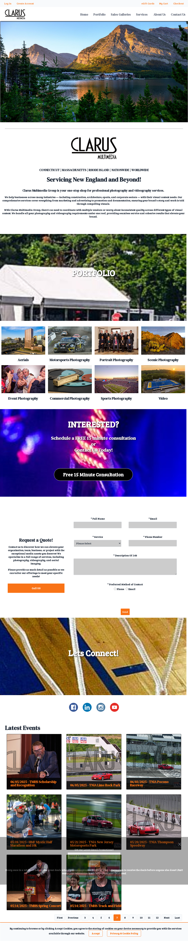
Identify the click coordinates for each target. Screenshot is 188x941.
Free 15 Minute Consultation (93, 474)
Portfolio (99, 14)
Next (166, 917)
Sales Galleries (121, 14)
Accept (96, 933)
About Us (159, 14)
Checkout (178, 3)
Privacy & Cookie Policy (124, 933)
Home (84, 14)
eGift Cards (147, 3)
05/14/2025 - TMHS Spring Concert (35, 906)
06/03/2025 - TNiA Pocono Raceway (149, 783)
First (60, 917)
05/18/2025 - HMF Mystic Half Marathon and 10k (31, 844)
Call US (36, 588)
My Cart (164, 3)
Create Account (25, 3)
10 (141, 917)
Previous (73, 917)
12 (157, 917)
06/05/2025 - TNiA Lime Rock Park (95, 785)
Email (131, 589)
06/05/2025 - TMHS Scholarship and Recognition (33, 783)
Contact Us (178, 14)
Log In (7, 3)
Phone (120, 589)
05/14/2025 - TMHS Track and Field (95, 906)
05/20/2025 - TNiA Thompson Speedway (151, 844)
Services (142, 14)
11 (149, 917)
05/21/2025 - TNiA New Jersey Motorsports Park (92, 844)
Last (177, 917)
